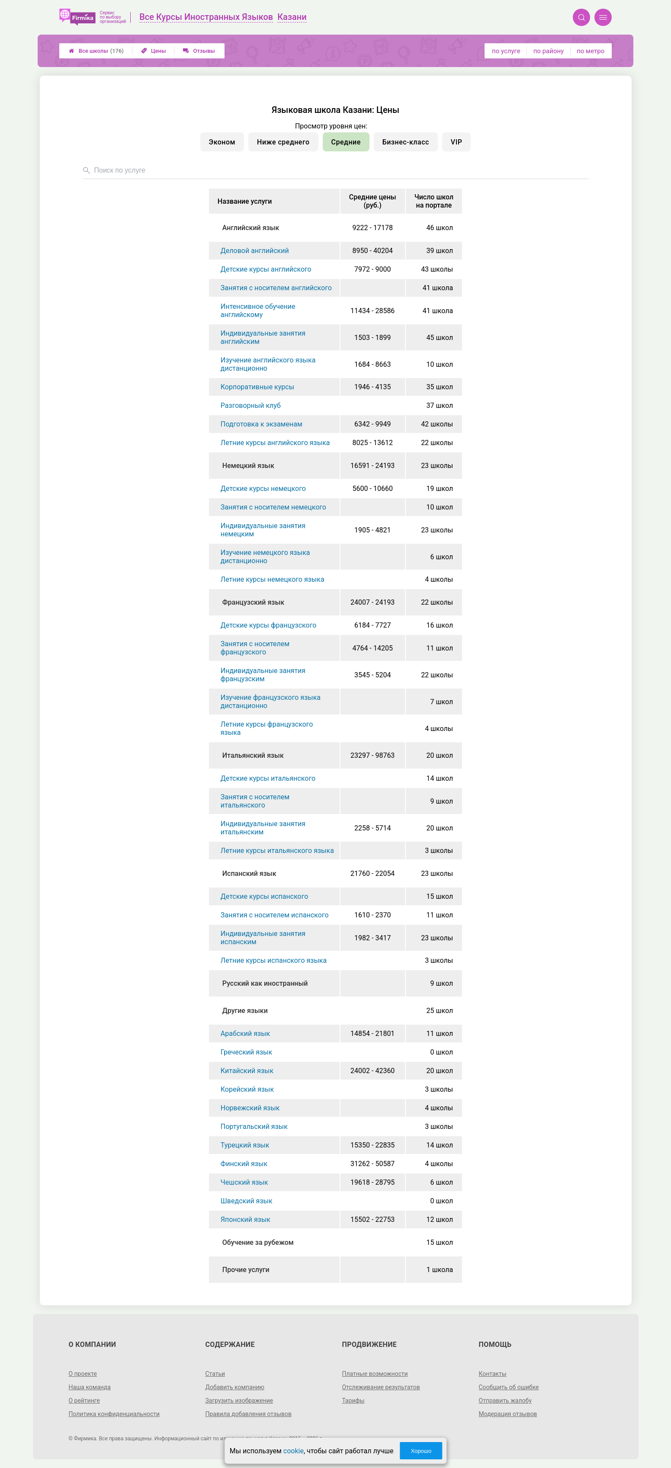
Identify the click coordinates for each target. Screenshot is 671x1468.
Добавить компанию (234, 1387)
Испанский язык (249, 873)
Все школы (96, 51)
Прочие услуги (246, 1270)
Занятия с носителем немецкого (273, 507)
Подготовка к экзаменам (261, 424)
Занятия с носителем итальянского (255, 801)
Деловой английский (255, 251)
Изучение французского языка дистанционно (271, 701)
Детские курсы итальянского (268, 778)
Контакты (493, 1373)
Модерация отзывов (508, 1413)
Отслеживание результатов (381, 1387)
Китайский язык (247, 1071)
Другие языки (245, 1010)
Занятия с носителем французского (255, 648)
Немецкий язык (248, 466)
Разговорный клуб (251, 405)
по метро (590, 51)
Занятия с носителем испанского (275, 915)
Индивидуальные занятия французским (263, 675)
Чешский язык (244, 1182)
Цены (153, 51)
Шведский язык (247, 1201)
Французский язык (253, 602)
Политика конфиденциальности (114, 1413)
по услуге (506, 51)
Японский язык (245, 1219)
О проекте (82, 1373)
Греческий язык (246, 1052)
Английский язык (250, 228)
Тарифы (353, 1400)
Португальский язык (254, 1126)
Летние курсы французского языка (267, 728)
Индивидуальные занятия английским (263, 337)
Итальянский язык (253, 755)
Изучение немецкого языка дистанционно (265, 556)
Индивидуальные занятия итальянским (263, 828)
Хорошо (421, 1451)
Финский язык (244, 1164)
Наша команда (89, 1387)
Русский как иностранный (265, 983)
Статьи (215, 1373)
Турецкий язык (245, 1145)
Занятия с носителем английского (276, 288)
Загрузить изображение (239, 1400)
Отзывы (199, 51)
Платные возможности (375, 1373)
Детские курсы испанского (264, 896)
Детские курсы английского (266, 269)
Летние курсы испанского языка (274, 960)
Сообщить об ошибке (509, 1387)
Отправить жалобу (505, 1400)
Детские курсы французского (269, 625)
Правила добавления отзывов (248, 1413)
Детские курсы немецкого (263, 488)
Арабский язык (245, 1033)
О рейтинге (84, 1400)
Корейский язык (247, 1089)
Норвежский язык (250, 1108)
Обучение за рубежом (258, 1242)
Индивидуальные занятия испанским (263, 938)
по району (548, 51)
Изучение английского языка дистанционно (268, 364)
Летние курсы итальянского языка (277, 850)
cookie (293, 1451)
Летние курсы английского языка (275, 443)
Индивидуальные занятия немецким (263, 530)
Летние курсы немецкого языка (272, 579)
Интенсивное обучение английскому (258, 310)
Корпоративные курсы (257, 387)
